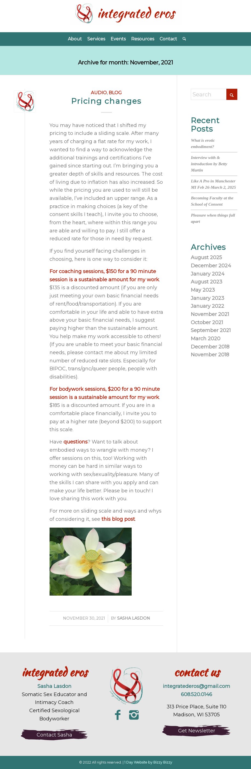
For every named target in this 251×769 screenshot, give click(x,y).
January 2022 (207, 306)
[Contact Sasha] (54, 735)
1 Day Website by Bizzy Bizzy (148, 762)
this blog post (118, 519)
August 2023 (206, 282)
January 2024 (207, 274)
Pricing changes (106, 101)
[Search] (183, 39)
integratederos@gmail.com (196, 686)
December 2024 (211, 266)
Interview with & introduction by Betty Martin (209, 163)
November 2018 (210, 355)
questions (76, 442)
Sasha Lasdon (133, 618)
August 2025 (206, 258)
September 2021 (211, 330)
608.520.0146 (196, 694)
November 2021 (210, 314)
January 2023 (207, 298)
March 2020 (205, 339)
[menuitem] (75, 39)
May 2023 (203, 290)
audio (99, 92)
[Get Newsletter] (196, 731)
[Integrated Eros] (125, 16)
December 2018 (210, 347)
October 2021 (207, 323)
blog (115, 92)
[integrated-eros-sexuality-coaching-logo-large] (125, 686)
